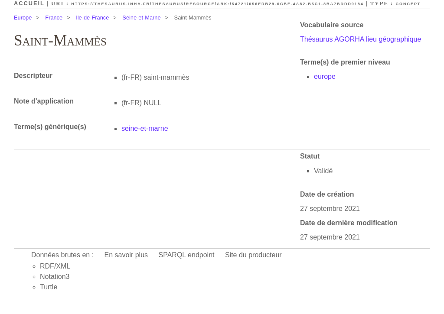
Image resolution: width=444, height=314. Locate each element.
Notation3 (55, 276)
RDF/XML (55, 266)
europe (325, 76)
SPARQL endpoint (187, 255)
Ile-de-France (92, 17)
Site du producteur (253, 255)
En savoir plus (126, 255)
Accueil (29, 3)
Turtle (48, 287)
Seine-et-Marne (141, 17)
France (53, 17)
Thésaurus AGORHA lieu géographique (360, 39)
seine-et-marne (144, 128)
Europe (23, 17)
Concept (408, 4)
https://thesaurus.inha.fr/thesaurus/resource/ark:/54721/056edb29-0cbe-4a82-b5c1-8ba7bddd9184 (217, 4)
